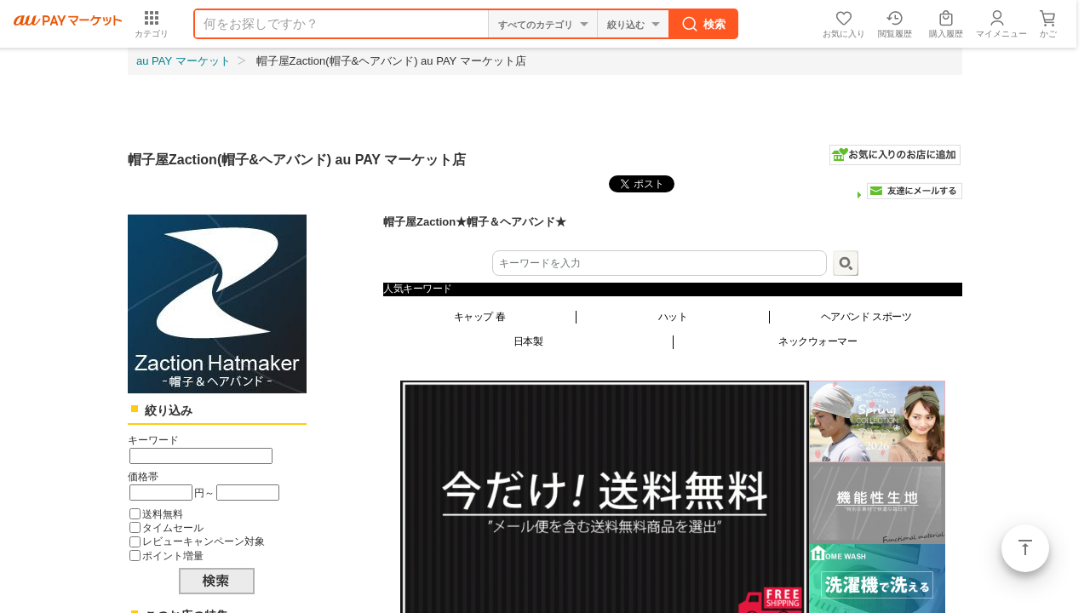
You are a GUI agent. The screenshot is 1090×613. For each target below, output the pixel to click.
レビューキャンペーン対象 (203, 541)
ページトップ (1025, 548)
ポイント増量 (173, 555)
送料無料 (162, 513)
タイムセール (173, 527)
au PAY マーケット (183, 60)
